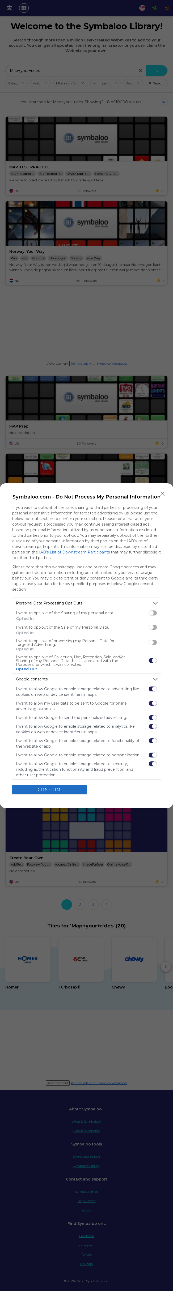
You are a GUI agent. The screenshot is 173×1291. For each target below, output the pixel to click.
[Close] (163, 494)
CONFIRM (49, 789)
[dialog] (86, 645)
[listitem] (86, 603)
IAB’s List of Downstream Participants (74, 552)
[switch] (153, 613)
